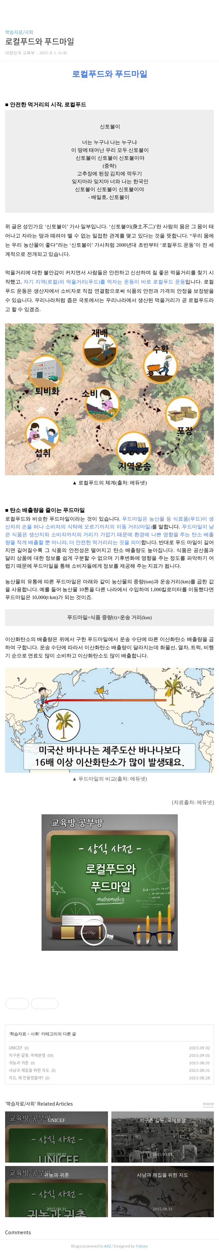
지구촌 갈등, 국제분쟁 (27, 1055)
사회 (35, 1034)
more (208, 1104)
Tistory (142, 1246)
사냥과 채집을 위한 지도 (29, 1070)
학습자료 (18, 1034)
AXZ (107, 1246)
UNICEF (15, 1047)
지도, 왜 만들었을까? (26, 1077)
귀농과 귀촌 (19, 1062)
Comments (18, 1232)
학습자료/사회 (19, 32)
